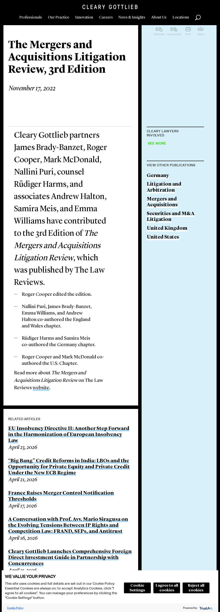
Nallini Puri (161, 195)
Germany (158, 262)
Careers (106, 17)
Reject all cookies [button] (196, 588)
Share (200, 34)
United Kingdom (167, 315)
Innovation (84, 17)
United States (163, 324)
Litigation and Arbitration (164, 274)
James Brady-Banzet (170, 145)
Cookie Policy (15, 607)
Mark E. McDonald (169, 178)
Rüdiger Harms (165, 211)
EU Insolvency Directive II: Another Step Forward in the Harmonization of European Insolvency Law (68, 434)
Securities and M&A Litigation (170, 303)
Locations (181, 17)
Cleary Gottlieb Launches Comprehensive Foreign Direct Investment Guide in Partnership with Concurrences (70, 557)
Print (187, 34)
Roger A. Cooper (166, 162)
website (41, 387)
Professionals (30, 17)
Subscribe (159, 34)
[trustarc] (206, 607)
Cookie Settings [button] (137, 588)
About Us (159, 17)
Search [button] (198, 17)
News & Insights (131, 17)
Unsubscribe (174, 34)
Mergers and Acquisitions (162, 289)
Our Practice (58, 17)
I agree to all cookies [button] (167, 588)
